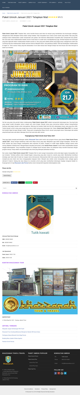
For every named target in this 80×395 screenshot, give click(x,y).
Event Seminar (43, 2)
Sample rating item (7, 172)
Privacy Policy (44, 389)
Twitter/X (21, 182)
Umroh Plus (32, 2)
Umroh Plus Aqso (33, 365)
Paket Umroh (22, 2)
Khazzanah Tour (30, 391)
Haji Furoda (6, 7)
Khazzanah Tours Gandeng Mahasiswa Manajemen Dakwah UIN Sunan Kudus (21, 332)
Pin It (35, 182)
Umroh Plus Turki (33, 362)
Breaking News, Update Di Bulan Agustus (12, 338)
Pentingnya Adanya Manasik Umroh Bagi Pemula (14, 335)
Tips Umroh (53, 2)
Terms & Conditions (28, 389)
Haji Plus (67, 2)
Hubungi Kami (52, 389)
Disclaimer (37, 389)
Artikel (60, 2)
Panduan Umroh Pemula (8, 341)
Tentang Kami (12, 2)
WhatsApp (29, 182)
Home (4, 2)
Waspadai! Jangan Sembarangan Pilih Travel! (13, 328)
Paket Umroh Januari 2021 (13, 13)
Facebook (14, 182)
